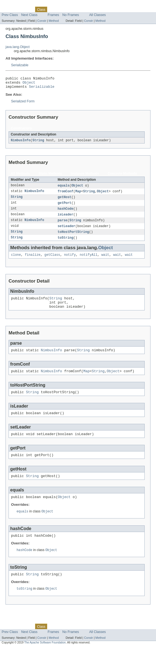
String (38, 143)
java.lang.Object (18, 47)
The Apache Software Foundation (45, 660)
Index (94, 9)
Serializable (19, 65)
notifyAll (88, 261)
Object (29, 83)
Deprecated (78, 9)
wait (105, 261)
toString (65, 243)
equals (64, 188)
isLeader (65, 219)
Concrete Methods (122, 176)
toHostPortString (73, 237)
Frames (53, 15)
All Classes (97, 15)
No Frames (70, 15)
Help (105, 9)
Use (53, 9)
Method (54, 20)
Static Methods (50, 176)
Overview (9, 9)
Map (78, 194)
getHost (65, 200)
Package (25, 9)
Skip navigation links (15, 5)
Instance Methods (85, 176)
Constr (41, 20)
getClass (52, 261)
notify (70, 261)
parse (63, 225)
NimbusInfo (20, 143)
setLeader (66, 231)
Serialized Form (23, 104)
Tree (63, 9)
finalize (33, 261)
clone (16, 261)
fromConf (65, 194)
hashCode (65, 213)
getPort (65, 206)
